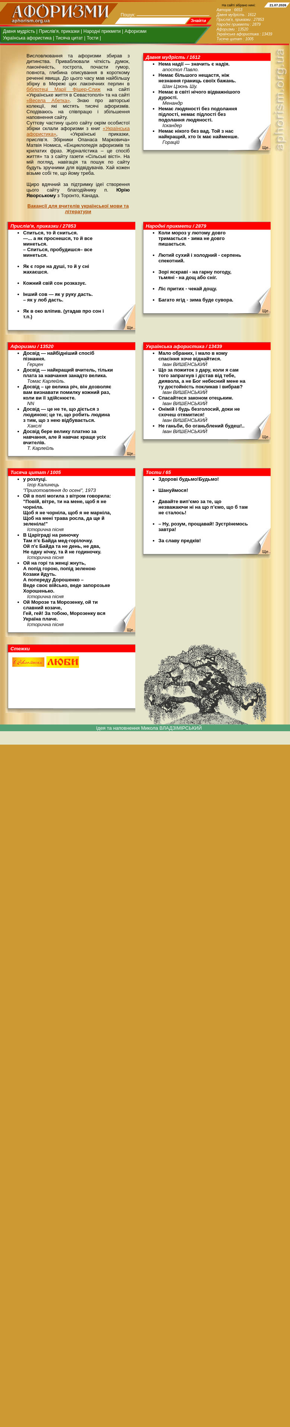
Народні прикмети (102, 31)
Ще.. (266, 147)
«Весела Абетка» (48, 100)
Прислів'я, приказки (59, 31)
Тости (92, 38)
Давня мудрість (19, 31)
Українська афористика (27, 38)
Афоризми (135, 31)
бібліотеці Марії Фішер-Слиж (63, 89)
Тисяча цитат (69, 38)
